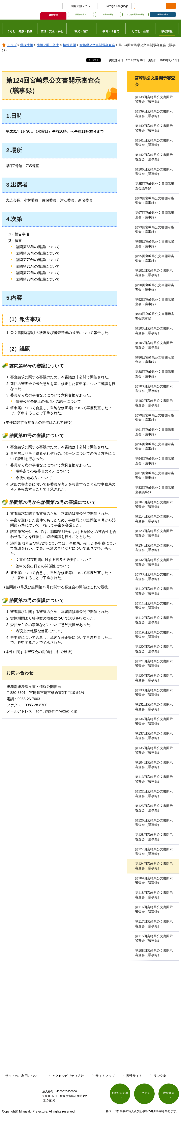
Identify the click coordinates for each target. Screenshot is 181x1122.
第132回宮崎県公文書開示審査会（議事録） (154, 562)
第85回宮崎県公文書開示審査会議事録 (154, 186)
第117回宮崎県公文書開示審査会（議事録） (154, 924)
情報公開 (69, 45)
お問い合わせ (120, 1093)
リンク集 (159, 1075)
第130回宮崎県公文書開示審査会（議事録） (154, 692)
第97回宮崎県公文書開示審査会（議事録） (154, 215)
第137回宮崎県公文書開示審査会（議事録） (154, 736)
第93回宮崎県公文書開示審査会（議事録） (154, 229)
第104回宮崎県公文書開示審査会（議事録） (154, 765)
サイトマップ (105, 1075)
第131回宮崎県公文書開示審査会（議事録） (154, 707)
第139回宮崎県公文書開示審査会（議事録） (154, 114)
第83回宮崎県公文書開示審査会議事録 (154, 490)
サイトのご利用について (23, 1075)
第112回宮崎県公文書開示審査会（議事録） (154, 620)
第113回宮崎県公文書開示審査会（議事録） (154, 779)
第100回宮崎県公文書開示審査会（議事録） (154, 388)
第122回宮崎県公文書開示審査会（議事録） (154, 794)
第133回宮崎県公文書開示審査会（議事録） (154, 576)
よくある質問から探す (135, 15)
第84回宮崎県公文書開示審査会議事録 (154, 316)
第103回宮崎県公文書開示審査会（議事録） (154, 331)
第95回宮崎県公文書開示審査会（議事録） (154, 258)
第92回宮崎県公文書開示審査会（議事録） (154, 302)
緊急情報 (53, 15)
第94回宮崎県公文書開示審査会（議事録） (154, 461)
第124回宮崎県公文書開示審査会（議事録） (154, 866)
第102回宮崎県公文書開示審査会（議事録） (154, 403)
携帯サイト (134, 1075)
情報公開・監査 (48, 45)
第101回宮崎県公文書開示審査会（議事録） (154, 273)
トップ (12, 45)
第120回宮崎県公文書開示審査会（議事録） (154, 649)
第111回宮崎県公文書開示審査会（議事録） (154, 605)
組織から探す (108, 15)
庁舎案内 (168, 1093)
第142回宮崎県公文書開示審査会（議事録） (154, 157)
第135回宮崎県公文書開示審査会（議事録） (154, 750)
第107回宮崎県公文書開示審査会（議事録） (154, 504)
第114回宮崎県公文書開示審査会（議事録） (154, 519)
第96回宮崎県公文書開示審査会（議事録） (154, 446)
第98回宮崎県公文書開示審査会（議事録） (154, 244)
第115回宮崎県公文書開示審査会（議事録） (154, 938)
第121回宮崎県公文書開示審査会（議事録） (154, 663)
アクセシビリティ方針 (68, 1075)
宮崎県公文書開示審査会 (97, 45)
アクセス (144, 1093)
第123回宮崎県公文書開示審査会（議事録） (154, 533)
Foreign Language (116, 6)
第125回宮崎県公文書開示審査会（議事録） (154, 808)
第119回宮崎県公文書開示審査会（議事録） (154, 634)
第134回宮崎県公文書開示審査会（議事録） (154, 548)
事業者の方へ (162, 15)
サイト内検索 (137, 5)
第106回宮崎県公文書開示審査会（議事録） (154, 172)
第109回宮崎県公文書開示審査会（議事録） (154, 880)
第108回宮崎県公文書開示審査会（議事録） (154, 953)
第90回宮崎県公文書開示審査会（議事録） (154, 287)
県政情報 (26, 45)
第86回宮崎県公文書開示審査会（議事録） (154, 360)
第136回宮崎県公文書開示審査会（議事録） (154, 721)
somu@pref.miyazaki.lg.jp (56, 711)
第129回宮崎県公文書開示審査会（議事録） (154, 678)
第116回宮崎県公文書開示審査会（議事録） (154, 909)
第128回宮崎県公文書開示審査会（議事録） (154, 837)
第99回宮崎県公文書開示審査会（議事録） (154, 417)
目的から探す (80, 15)
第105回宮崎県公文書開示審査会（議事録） (154, 345)
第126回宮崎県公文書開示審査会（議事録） (154, 823)
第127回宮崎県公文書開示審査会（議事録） (154, 851)
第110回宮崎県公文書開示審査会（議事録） (154, 591)
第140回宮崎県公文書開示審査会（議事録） (154, 128)
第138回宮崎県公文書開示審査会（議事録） (154, 99)
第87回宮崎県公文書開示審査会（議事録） (154, 475)
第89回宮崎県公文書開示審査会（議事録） (154, 200)
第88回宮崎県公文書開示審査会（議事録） (154, 374)
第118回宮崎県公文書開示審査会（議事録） (154, 895)
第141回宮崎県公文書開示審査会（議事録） (154, 143)
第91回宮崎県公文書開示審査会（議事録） (154, 432)
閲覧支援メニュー (82, 6)
